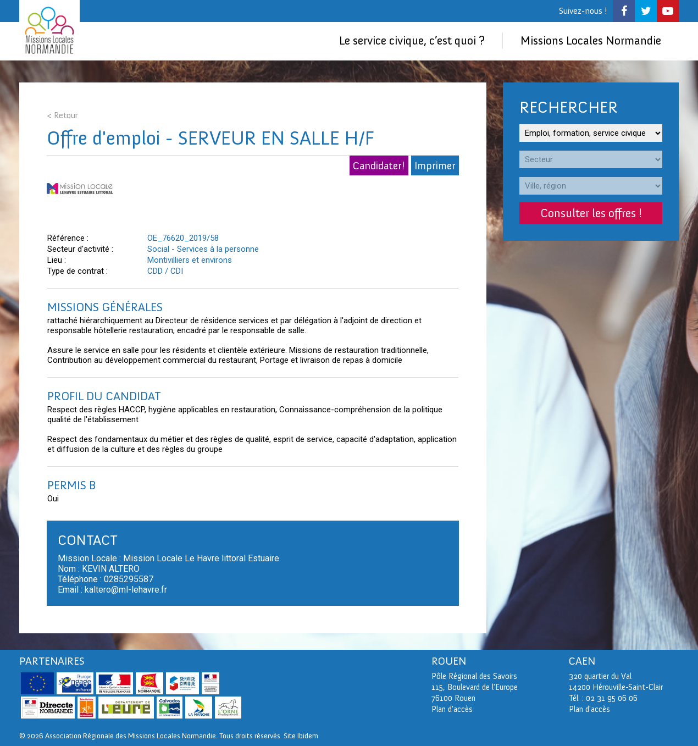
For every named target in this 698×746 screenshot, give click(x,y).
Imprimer (435, 165)
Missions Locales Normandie (590, 40)
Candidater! (379, 165)
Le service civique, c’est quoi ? (412, 40)
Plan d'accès (589, 709)
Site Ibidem (301, 736)
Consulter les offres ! (591, 213)
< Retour (62, 115)
